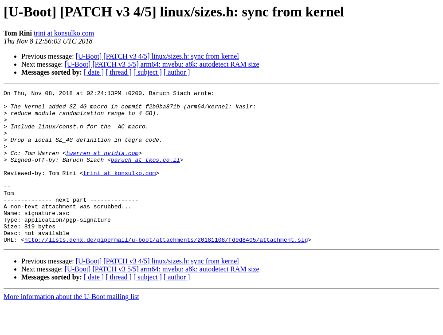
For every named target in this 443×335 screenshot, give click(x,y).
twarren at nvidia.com (102, 166)
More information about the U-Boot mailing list (71, 327)
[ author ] (177, 72)
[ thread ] (119, 72)
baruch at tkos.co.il (145, 174)
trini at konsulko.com (64, 33)
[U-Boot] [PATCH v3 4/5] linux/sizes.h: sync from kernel (157, 56)
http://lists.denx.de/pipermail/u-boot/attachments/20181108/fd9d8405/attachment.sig (166, 270)
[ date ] (94, 72)
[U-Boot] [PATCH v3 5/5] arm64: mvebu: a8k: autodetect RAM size (162, 64)
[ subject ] (147, 72)
